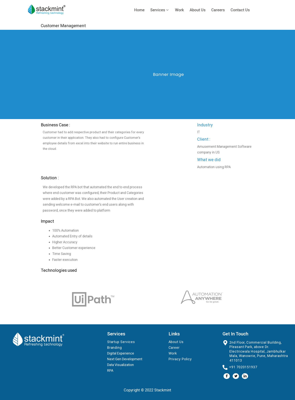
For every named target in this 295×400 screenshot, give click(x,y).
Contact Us (240, 10)
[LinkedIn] (245, 376)
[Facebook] (226, 376)
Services (159, 10)
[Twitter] (236, 376)
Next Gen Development (124, 359)
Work (179, 10)
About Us (198, 10)
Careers (218, 10)
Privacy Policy (180, 359)
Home (139, 10)
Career (174, 348)
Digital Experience (120, 353)
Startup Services (121, 342)
